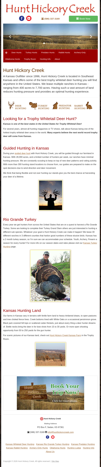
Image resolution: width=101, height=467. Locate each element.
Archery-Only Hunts (38, 448)
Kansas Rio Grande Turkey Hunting (52, 444)
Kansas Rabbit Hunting (17, 448)
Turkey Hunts (31, 52)
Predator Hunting (62, 105)
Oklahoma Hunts (12, 59)
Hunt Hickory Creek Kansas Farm (65, 335)
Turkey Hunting (39, 105)
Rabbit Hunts (64, 52)
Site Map (55, 461)
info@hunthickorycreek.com (61, 432)
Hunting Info (45, 59)
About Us (50, 451)
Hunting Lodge (74, 448)
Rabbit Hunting (83, 105)
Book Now (83, 18)
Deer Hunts (16, 52)
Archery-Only (80, 52)
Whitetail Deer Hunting (17, 105)
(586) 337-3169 (50, 19)
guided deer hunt (22, 153)
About (57, 59)
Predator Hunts (48, 52)
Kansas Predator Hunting (83, 444)
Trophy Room (30, 59)
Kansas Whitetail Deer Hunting (20, 444)
